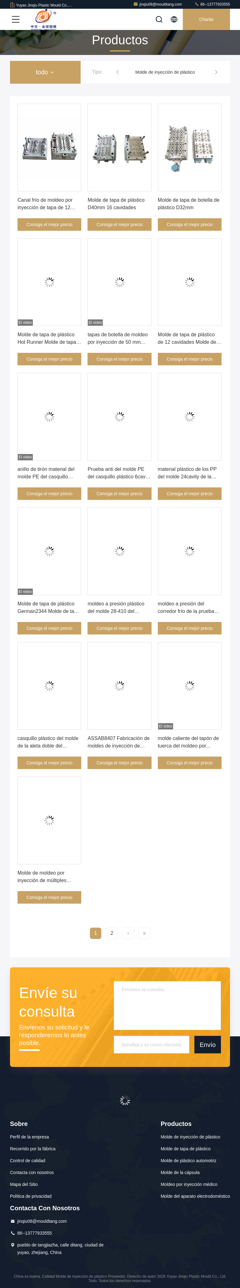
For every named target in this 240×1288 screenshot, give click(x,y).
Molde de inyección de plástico (165, 72)
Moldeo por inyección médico (189, 1184)
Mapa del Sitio (24, 1184)
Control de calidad (27, 1160)
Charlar (206, 19)
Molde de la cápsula (180, 1172)
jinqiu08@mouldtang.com (157, 4)
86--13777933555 (212, 4)
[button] (117, 72)
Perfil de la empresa (29, 1136)
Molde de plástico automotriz (188, 1160)
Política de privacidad (31, 1196)
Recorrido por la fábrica (33, 1148)
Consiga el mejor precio (49, 224)
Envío (208, 1044)
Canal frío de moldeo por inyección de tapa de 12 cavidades (45, 207)
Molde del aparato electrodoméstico (195, 1196)
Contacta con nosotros (32, 1172)
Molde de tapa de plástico (186, 1148)
